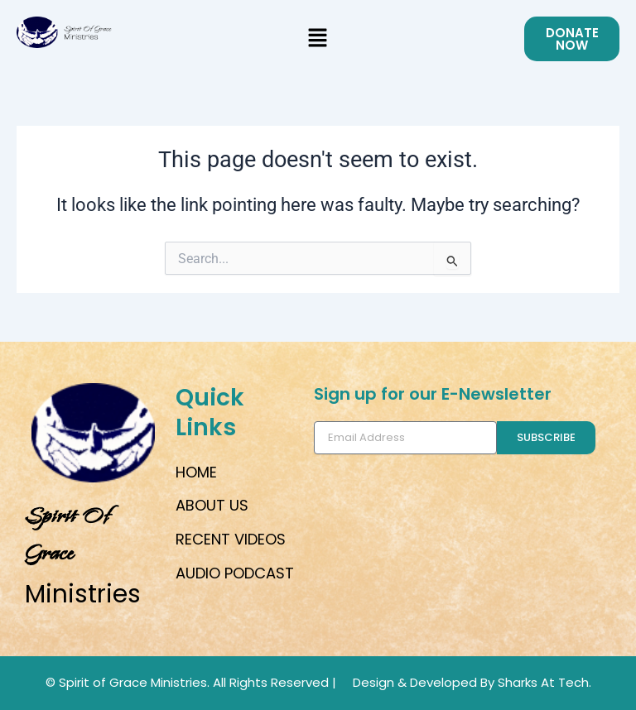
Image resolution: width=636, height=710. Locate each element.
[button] (318, 39)
